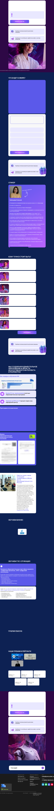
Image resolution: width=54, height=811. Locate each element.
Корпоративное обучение (23, 779)
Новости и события (21, 778)
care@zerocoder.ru (48, 776)
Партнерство (20, 781)
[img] (15, 777)
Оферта (31, 781)
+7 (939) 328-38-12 (47, 780)
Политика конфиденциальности (34, 777)
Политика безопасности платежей (35, 779)
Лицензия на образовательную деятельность (34, 784)
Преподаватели (21, 776)
